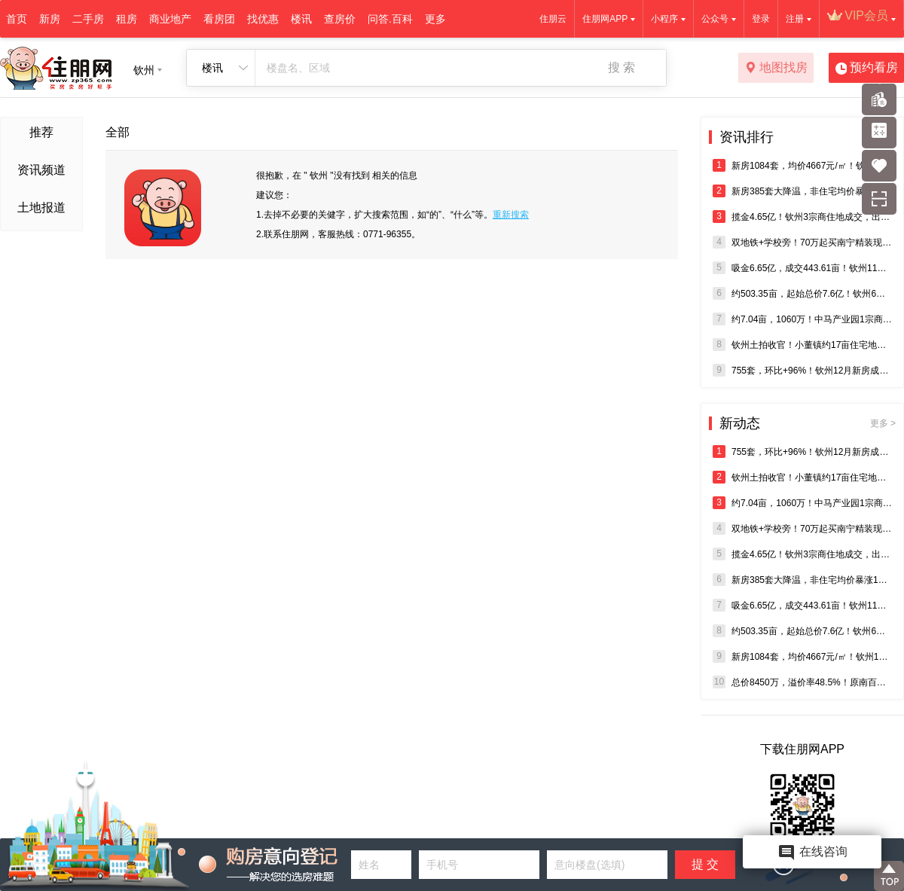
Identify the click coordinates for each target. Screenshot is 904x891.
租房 (126, 19)
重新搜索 (511, 214)
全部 (117, 132)
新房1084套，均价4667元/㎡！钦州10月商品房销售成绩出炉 (802, 165)
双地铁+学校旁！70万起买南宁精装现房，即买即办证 (802, 242)
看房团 (219, 19)
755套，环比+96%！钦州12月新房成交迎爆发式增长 (802, 370)
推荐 (41, 132)
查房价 (340, 19)
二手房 (88, 19)
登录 (761, 19)
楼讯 (301, 19)
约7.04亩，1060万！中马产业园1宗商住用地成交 (802, 319)
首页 (16, 19)
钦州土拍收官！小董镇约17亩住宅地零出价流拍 (802, 344)
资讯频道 (41, 169)
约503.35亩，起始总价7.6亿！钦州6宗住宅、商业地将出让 (802, 293)
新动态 (807, 423)
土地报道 (41, 207)
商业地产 (170, 19)
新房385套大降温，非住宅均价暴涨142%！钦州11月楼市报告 (802, 191)
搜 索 (621, 67)
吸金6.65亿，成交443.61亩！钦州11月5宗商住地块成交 (802, 267)
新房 (49, 19)
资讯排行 (746, 137)
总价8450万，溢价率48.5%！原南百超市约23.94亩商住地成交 (802, 682)
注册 (795, 19)
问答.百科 (390, 19)
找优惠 (263, 19)
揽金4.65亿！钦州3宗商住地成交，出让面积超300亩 (802, 216)
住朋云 (553, 19)
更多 (435, 19)
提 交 (705, 864)
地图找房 (776, 68)
